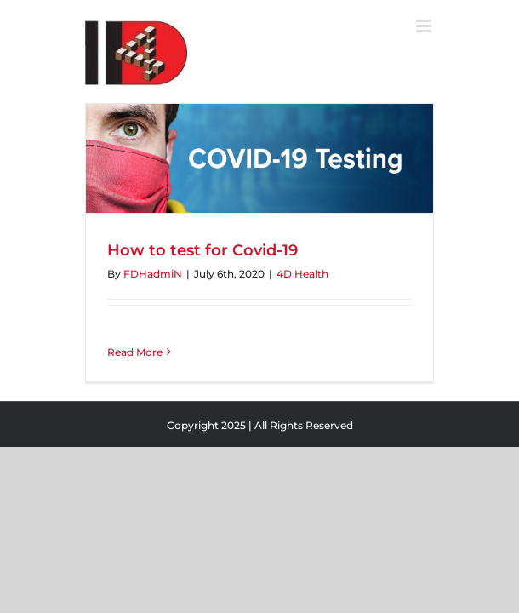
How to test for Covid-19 (202, 250)
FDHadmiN (152, 273)
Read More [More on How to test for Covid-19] (135, 352)
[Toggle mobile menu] (425, 26)
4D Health (302, 273)
